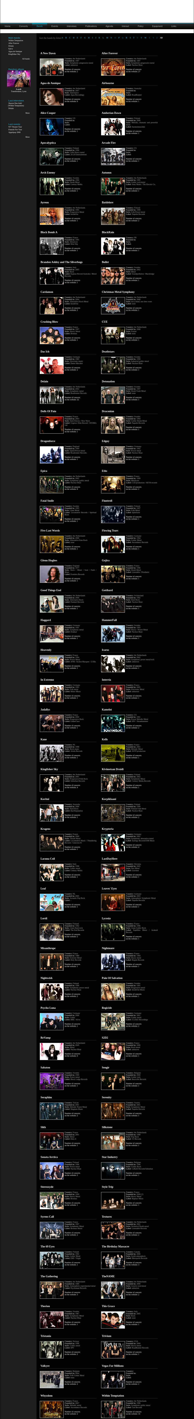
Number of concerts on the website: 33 (133, 1413)
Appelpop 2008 (14, 132)
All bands (26, 59)
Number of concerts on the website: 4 (72, 786)
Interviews (72, 26)
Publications (91, 26)
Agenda (109, 26)
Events (55, 26)
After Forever (13, 43)
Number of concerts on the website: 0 (72, 1055)
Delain (11, 46)
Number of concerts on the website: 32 (72, 398)
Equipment (157, 26)
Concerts (23, 26)
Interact (125, 26)
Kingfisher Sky (14, 54)
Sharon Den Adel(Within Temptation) (16, 104)
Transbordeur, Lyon (18, 91)
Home (7, 26)
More (27, 113)
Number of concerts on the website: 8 (72, 488)
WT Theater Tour (15, 127)
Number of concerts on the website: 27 (133, 70)
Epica (10, 49)
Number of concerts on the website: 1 (133, 100)
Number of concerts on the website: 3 (133, 1263)
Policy (140, 26)
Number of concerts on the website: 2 (72, 70)
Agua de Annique (15, 51)
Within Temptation (15, 40)
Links (173, 26)
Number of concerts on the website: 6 (72, 100)
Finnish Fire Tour (15, 129)
